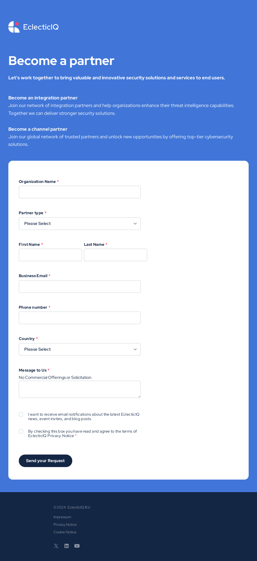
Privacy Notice (60, 435)
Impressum (62, 517)
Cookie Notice (64, 532)
